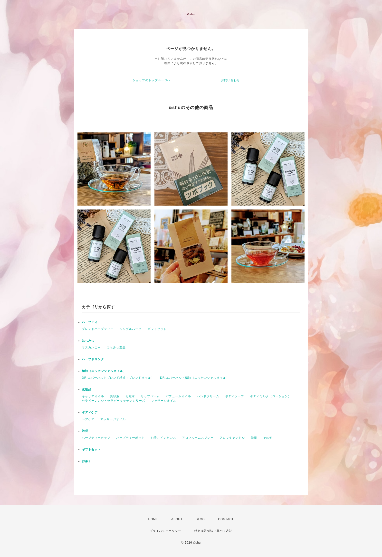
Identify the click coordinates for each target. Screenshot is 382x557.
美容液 (114, 396)
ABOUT (176, 519)
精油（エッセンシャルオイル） (104, 371)
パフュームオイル (178, 396)
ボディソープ (234, 396)
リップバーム (150, 396)
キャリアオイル (93, 396)
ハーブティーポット (130, 437)
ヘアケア (88, 419)
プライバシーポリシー (165, 531)
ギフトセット (157, 329)
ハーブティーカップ (96, 437)
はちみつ (88, 340)
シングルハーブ (130, 329)
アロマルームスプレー (198, 437)
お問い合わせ (230, 80)
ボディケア (90, 412)
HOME (153, 519)
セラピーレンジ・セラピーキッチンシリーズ (113, 400)
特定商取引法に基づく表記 (213, 531)
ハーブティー (91, 322)
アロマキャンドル (232, 437)
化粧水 (130, 396)
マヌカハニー (91, 347)
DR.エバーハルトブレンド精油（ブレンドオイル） (118, 377)
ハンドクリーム (208, 396)
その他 (268, 437)
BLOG (200, 519)
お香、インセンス (163, 437)
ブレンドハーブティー (98, 329)
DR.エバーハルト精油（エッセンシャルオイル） (194, 377)
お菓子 (86, 461)
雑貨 (85, 431)
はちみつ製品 (116, 347)
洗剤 (254, 437)
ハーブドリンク (93, 359)
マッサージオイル (163, 400)
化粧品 (86, 389)
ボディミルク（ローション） (270, 396)
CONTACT (226, 519)
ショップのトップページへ (152, 80)
